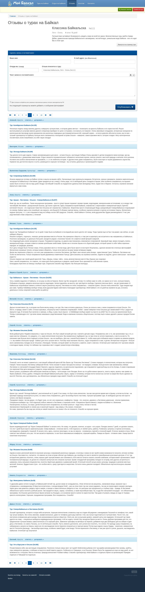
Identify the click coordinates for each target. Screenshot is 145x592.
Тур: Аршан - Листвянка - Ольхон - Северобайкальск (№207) (33, 200)
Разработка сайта (130, 575)
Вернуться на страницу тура (127, 44)
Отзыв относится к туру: (51, 66)
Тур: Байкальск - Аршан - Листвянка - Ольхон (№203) (30, 278)
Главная (13, 16)
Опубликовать (125, 107)
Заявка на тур (138, 9)
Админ (134, 572)
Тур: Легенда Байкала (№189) (21, 152)
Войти (10, 578)
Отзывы (72, 3)
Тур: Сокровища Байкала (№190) (22, 176)
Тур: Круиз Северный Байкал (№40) (24, 423)
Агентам (81, 3)
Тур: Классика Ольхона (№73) (21, 304)
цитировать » (39, 120)
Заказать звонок (125, 9)
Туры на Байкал (43, 3)
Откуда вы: (17, 66)
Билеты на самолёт (30, 575)
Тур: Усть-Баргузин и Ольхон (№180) (24, 545)
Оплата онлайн (44, 575)
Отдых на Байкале (59, 3)
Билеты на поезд (14, 575)
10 (41, 115)
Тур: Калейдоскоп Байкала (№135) (23, 125)
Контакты (91, 3)
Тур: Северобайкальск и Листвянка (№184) (27, 509)
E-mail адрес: (85, 58)
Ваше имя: (14, 58)
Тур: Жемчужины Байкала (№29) (22, 480)
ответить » (29, 120)
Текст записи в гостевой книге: (22, 75)
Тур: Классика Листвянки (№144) (22, 359)
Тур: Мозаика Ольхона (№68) (21, 330)
